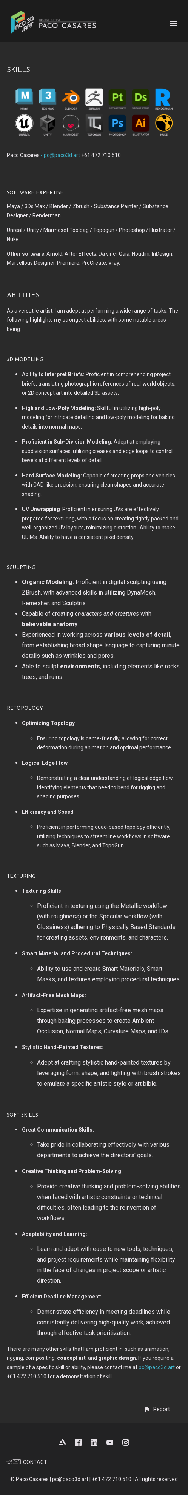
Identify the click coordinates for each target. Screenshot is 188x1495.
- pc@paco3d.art (60, 155)
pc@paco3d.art (157, 1367)
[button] (157, 1409)
